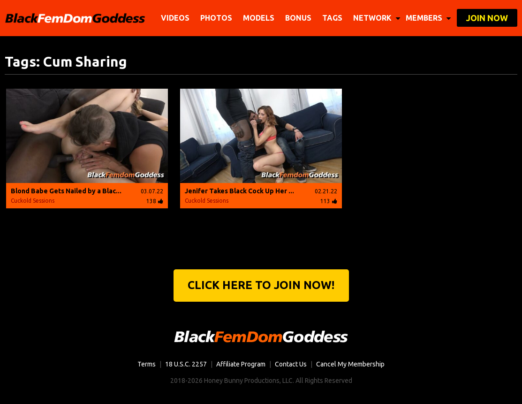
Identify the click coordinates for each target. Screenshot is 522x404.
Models (258, 18)
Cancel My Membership (350, 364)
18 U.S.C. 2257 (186, 364)
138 (154, 201)
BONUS (298, 18)
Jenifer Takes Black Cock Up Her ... (239, 191)
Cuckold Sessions (32, 201)
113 (328, 201)
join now (487, 18)
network (376, 18)
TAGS (332, 18)
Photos (216, 18)
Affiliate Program (240, 364)
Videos (175, 18)
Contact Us (291, 364)
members (428, 18)
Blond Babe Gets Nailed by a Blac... (66, 191)
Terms (146, 364)
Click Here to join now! (261, 285)
